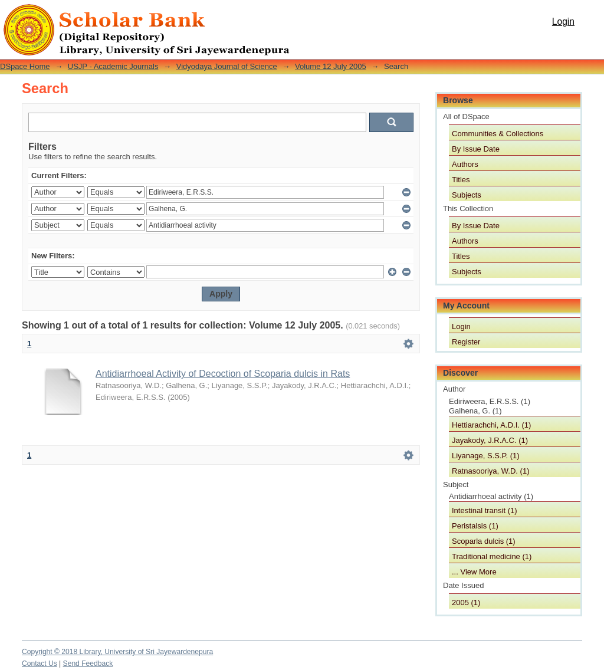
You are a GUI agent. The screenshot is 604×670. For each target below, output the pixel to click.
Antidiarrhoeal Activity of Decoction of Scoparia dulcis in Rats (223, 374)
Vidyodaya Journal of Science (226, 66)
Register (466, 341)
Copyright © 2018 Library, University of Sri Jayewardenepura (117, 652)
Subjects (466, 195)
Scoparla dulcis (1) (484, 541)
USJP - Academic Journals (113, 66)
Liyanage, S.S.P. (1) (486, 455)
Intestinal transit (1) (484, 510)
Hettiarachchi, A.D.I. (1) (491, 425)
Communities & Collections (497, 133)
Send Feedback (88, 663)
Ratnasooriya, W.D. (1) (491, 471)
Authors (465, 164)
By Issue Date (476, 148)
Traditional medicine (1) (491, 556)
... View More (474, 571)
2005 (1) (466, 602)
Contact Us (39, 663)
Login (563, 22)
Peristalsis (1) (475, 525)
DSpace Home (25, 66)
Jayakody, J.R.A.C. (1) (490, 440)
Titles (461, 179)
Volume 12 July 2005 (330, 66)
